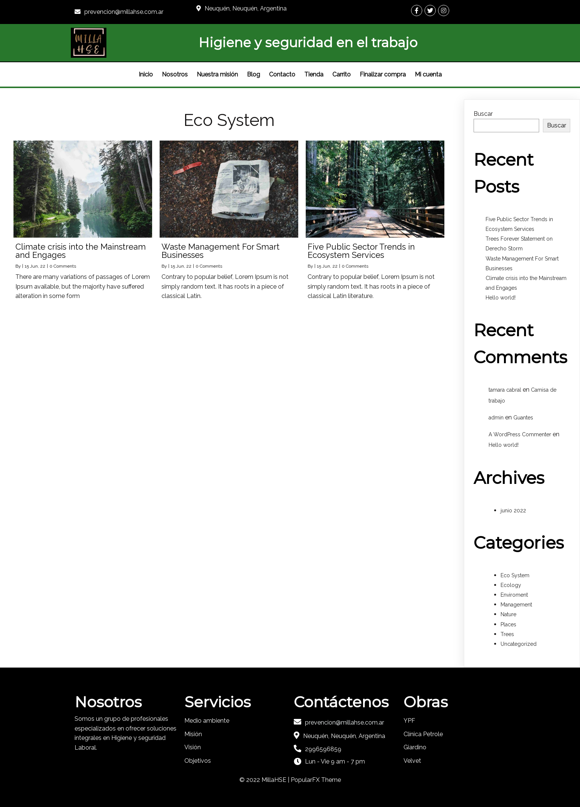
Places (508, 624)
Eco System (515, 575)
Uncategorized (519, 644)
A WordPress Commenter (520, 434)
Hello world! (501, 298)
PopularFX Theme (316, 779)
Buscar (483, 113)
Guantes (523, 418)
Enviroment (514, 595)
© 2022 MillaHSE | (265, 779)
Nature (508, 614)
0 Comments (62, 266)
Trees (507, 634)
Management (516, 605)
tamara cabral (505, 390)
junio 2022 (513, 511)
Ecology (511, 585)
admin (496, 418)
